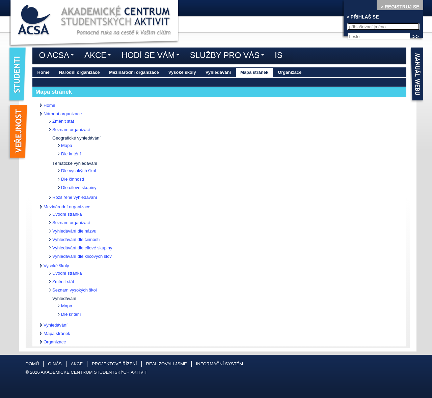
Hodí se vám (152, 56)
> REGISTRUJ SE (400, 6)
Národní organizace (79, 72)
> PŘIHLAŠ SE (362, 17)
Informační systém (219, 363)
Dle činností (72, 179)
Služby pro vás (228, 56)
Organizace (289, 72)
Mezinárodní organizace (134, 72)
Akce (99, 56)
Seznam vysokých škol (74, 290)
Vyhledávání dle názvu (74, 231)
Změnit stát (63, 121)
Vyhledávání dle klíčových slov (82, 256)
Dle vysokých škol (78, 170)
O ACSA (58, 56)
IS (278, 55)
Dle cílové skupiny (79, 187)
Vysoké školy (182, 72)
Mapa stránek (254, 72)
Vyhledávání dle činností (76, 239)
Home (43, 72)
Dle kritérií (71, 153)
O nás (54, 363)
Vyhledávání (218, 72)
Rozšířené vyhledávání (74, 197)
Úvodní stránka (67, 214)
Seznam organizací (71, 129)
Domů (32, 363)
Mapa (66, 145)
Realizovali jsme (166, 363)
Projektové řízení (114, 363)
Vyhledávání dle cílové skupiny (82, 247)
